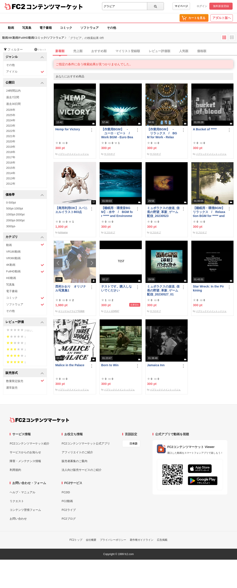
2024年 (10, 120)
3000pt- (11, 226)
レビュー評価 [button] (24, 322)
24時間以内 (13, 90)
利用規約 (15, 469)
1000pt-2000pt (15, 214)
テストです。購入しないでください (116, 288)
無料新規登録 (221, 6)
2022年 (10, 131)
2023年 (10, 125)
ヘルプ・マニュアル (22, 492)
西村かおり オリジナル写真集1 (70, 288)
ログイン (202, 6)
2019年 (10, 146)
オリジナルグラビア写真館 (71, 311)
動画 (11, 27)
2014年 (10, 173)
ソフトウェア (89, 27)
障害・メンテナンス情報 (25, 461)
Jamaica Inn (156, 365)
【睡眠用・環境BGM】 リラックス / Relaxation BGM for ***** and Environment (209, 212)
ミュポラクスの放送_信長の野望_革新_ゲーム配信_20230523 (163, 212)
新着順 (60, 51)
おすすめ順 (99, 51)
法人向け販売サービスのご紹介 (82, 469)
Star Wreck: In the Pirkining (208, 288)
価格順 (201, 51)
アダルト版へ (221, 18)
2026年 (10, 109)
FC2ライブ (69, 510)
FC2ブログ (69, 518)
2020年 (10, 141)
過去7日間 (12, 97)
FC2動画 (67, 501)
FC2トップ (76, 539)
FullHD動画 (25, 271)
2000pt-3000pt (15, 220)
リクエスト (17, 501)
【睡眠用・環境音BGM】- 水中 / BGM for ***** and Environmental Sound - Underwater (117, 212)
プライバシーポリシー (113, 539)
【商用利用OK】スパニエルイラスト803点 (71, 210)
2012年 (10, 183)
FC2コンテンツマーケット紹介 (29, 443)
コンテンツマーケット (54, 6)
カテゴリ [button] (24, 237)
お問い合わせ (18, 518)
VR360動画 (13, 258)
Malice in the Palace (69, 365)
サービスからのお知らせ (25, 452)
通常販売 (12, 387)
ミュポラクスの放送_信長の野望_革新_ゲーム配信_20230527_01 (163, 290)
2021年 (10, 136)
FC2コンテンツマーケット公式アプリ (86, 443)
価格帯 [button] (24, 195)
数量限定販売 (25, 381)
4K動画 (25, 265)
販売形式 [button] (24, 373)
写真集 (26, 27)
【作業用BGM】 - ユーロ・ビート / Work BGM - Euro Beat (117, 133)
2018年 (10, 152)
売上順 (78, 51)
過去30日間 (13, 104)
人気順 (183, 51)
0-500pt (11, 202)
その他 (111, 27)
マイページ (181, 6)
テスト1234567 (111, 311)
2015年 (10, 167)
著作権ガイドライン (141, 539)
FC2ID (66, 492)
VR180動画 (13, 251)
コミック (66, 27)
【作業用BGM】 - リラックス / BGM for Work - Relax (162, 133)
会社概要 (91, 539)
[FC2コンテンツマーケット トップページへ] (39, 420)
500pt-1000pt (14, 208)
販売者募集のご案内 (74, 461)
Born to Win (109, 365)
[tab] (145, 51)
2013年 (10, 178)
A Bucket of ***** (205, 129)
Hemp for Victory (67, 129)
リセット (40, 49)
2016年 (10, 162)
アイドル (25, 72)
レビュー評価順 (159, 51)
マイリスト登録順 (127, 51)
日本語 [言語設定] (133, 443)
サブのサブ (109, 154)
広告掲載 (162, 539)
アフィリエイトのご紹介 (77, 452)
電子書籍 (46, 27)
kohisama (63, 232)
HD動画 (11, 278)
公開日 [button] (24, 83)
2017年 (10, 157)
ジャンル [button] (24, 57)
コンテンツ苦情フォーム (25, 510)
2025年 (10, 115)
